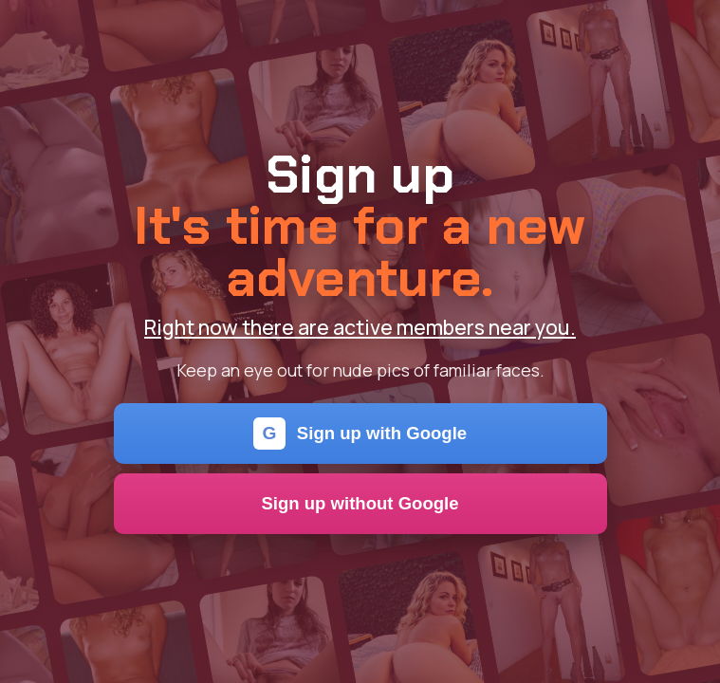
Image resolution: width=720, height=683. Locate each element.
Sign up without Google (359, 503)
